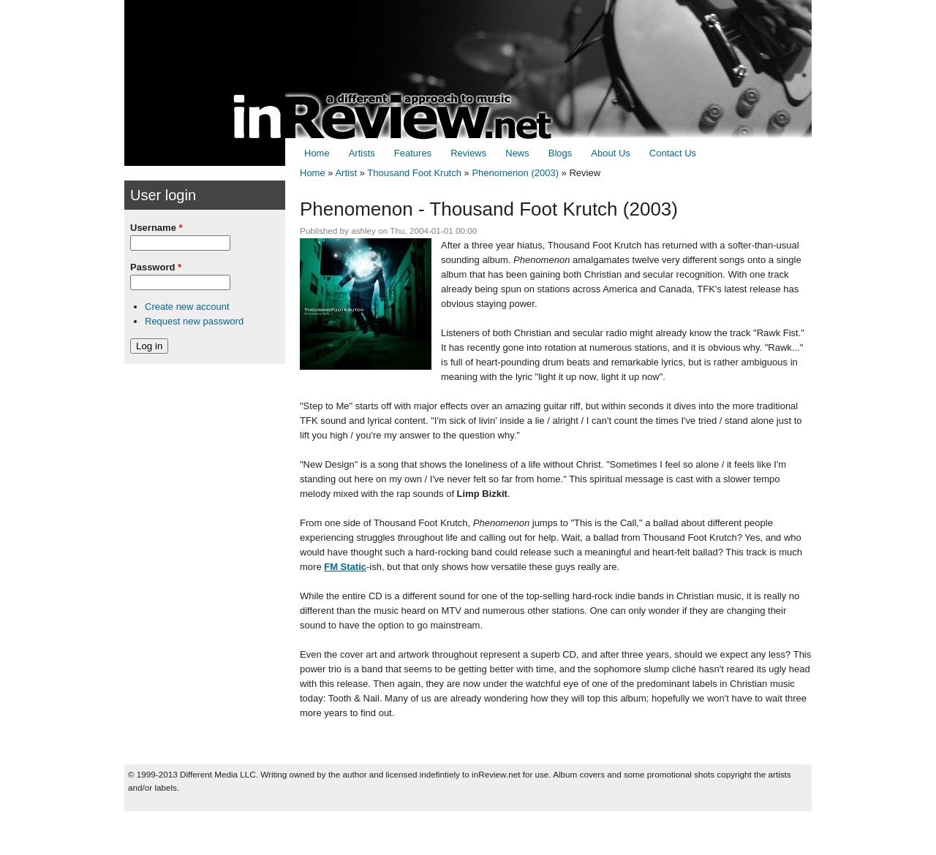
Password (155, 267)
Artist (346, 172)
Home (317, 153)
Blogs (560, 153)
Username (156, 227)
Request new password (194, 321)
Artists (362, 153)
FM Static (345, 566)
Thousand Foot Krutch (414, 172)
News (517, 153)
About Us (610, 153)
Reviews (468, 153)
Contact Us (672, 153)
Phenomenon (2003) (515, 172)
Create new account (187, 306)
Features (412, 153)
